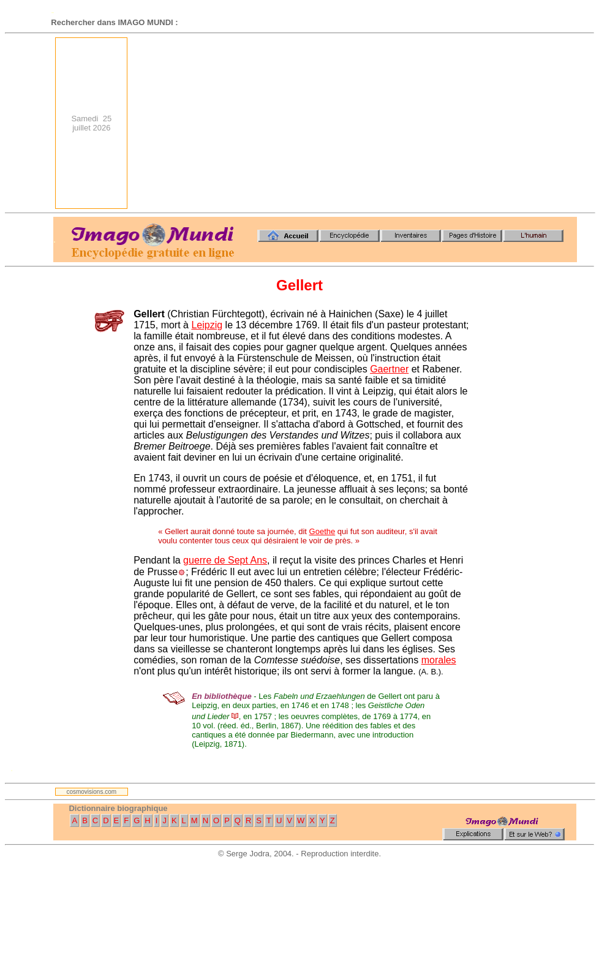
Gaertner (389, 369)
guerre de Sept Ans (225, 560)
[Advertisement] (413, 123)
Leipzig (206, 325)
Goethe (322, 531)
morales (438, 660)
